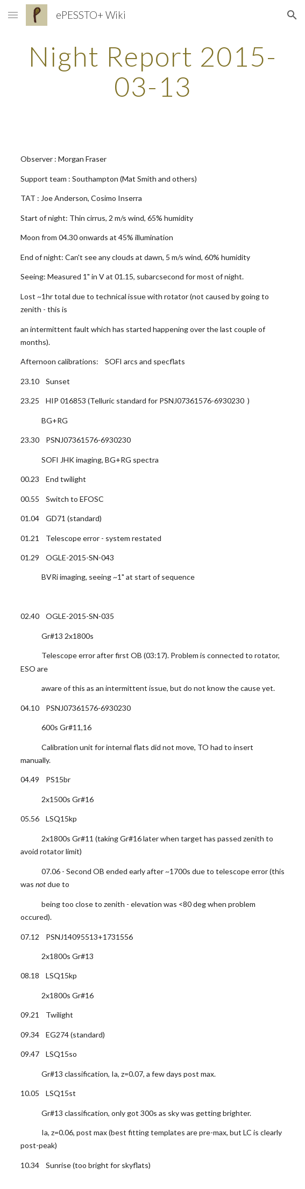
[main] (152, 71)
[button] (13, 15)
